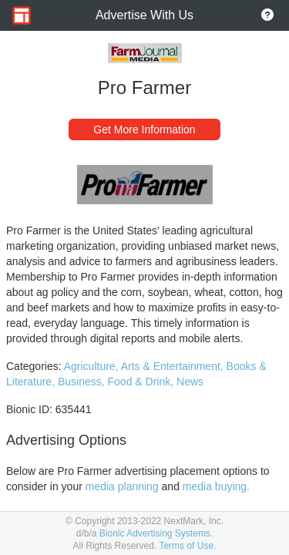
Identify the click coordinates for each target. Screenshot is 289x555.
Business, (83, 381)
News (189, 381)
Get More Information (144, 129)
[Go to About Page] (267, 15)
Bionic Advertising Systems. (156, 533)
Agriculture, (92, 366)
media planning (122, 486)
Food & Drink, (142, 381)
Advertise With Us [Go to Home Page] (144, 15)
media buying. (216, 486)
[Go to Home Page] (21, 15)
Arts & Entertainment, (174, 366)
